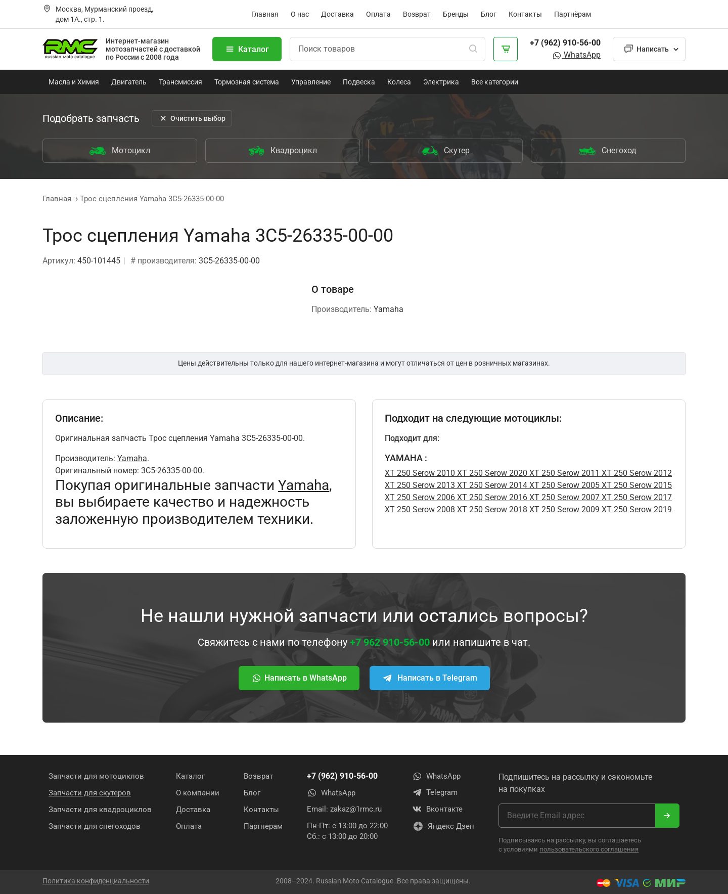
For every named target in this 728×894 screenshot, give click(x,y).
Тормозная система (246, 82)
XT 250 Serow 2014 (491, 485)
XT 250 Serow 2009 (563, 509)
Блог (488, 14)
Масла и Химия (74, 82)
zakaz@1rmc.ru (356, 809)
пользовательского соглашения (589, 849)
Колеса (399, 82)
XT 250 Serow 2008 (420, 509)
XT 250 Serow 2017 (636, 497)
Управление (311, 82)
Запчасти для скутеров (90, 792)
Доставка (337, 14)
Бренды (456, 14)
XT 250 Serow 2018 (491, 509)
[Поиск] (473, 49)
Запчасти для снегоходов (95, 825)
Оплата (378, 14)
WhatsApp (576, 55)
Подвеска (359, 82)
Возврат (417, 14)
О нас (300, 14)
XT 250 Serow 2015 (636, 485)
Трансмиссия (180, 82)
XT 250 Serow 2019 (636, 509)
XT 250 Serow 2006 (420, 497)
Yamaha (132, 458)
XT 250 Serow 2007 (563, 497)
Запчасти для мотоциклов (96, 775)
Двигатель (129, 82)
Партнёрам (572, 14)
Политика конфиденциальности (95, 880)
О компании (197, 792)
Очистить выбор (191, 118)
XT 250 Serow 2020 (491, 473)
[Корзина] (505, 49)
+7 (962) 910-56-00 (565, 43)
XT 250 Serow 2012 (636, 473)
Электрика (441, 82)
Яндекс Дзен (443, 827)
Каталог (247, 49)
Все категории (494, 82)
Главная (265, 14)
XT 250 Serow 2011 (563, 473)
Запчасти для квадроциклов (100, 809)
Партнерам (263, 825)
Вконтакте (437, 809)
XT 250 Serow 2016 (491, 497)
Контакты (525, 14)
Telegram (435, 792)
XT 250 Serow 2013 (420, 485)
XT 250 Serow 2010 (420, 473)
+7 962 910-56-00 (390, 642)
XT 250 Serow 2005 (563, 485)
